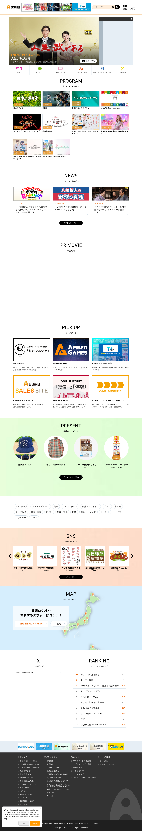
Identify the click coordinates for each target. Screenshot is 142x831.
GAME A (23, 798)
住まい (49, 512)
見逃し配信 (24, 788)
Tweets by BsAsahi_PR (24, 672)
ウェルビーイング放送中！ (30, 768)
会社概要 (50, 761)
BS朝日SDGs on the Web (30, 764)
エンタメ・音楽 (81, 73)
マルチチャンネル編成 (82, 761)
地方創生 (23, 791)
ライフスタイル (70, 506)
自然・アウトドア (90, 506)
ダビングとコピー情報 (82, 764)
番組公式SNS (25, 774)
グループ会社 (104, 757)
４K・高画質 (22, 506)
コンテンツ (23, 757)
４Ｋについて (78, 771)
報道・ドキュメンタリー (102, 73)
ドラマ (19, 73)
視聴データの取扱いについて (58, 789)
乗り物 (118, 506)
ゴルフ (107, 506)
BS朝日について (52, 757)
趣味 (56, 506)
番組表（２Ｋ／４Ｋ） (29, 761)
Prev (11, 41)
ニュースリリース (54, 768)
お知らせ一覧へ (71, 223)
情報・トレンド (88, 512)
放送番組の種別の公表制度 (57, 774)
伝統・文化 (62, 512)
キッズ (34, 518)
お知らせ (75, 757)
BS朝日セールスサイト (29, 801)
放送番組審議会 (53, 771)
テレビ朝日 (104, 761)
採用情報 (50, 764)
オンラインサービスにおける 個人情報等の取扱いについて (57, 785)
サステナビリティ (40, 506)
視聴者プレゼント (27, 771)
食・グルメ (21, 512)
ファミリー (21, 518)
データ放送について (81, 768)
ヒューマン (116, 512)
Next (96, 41)
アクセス (50, 796)
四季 (74, 512)
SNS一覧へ (71, 577)
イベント (23, 804)
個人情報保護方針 (54, 778)
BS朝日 (13, 7)
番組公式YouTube (27, 781)
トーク (104, 512)
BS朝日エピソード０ (28, 784)
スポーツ (122, 73)
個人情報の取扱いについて (57, 781)
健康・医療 (36, 512)
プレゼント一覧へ (71, 477)
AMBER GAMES (27, 794)
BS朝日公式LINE (27, 778)
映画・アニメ (61, 73)
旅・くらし (40, 73)
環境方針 (50, 793)
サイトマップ (78, 774)
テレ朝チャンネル (107, 764)
